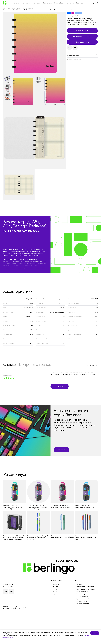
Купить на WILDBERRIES (82, 36)
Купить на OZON (82, 31)
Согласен (95, 633)
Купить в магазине (82, 42)
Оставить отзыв (59, 386)
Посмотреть (61, 450)
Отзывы (10, 364)
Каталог (5, 8)
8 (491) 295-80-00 (8, 586)
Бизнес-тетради (27, 8)
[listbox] (92, 365)
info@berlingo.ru (8, 584)
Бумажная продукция (15, 8)
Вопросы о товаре (35, 364)
